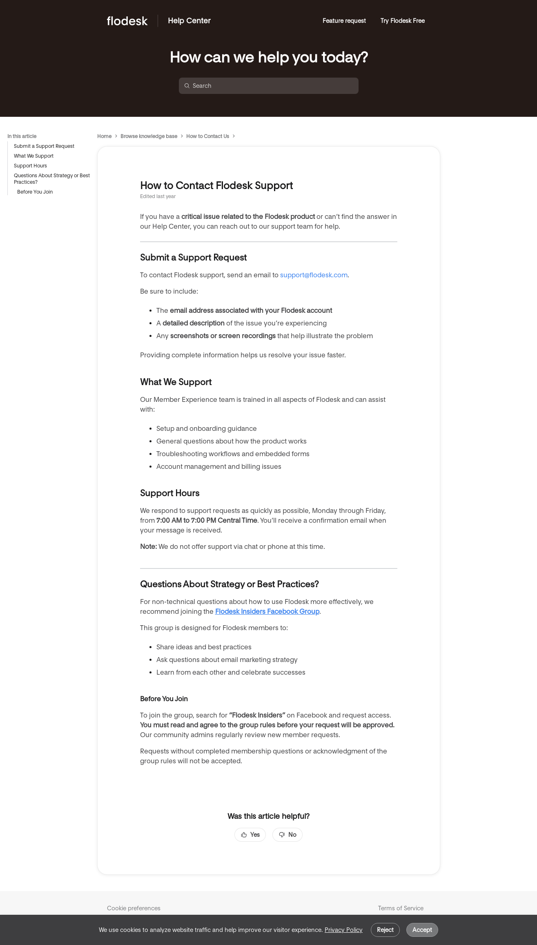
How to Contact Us (207, 136)
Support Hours (30, 166)
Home (104, 136)
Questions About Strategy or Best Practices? (52, 178)
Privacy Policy (344, 930)
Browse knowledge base (148, 136)
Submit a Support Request (44, 146)
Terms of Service (400, 908)
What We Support (33, 156)
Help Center (189, 20)
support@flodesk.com (314, 275)
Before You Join (35, 192)
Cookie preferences (133, 908)
